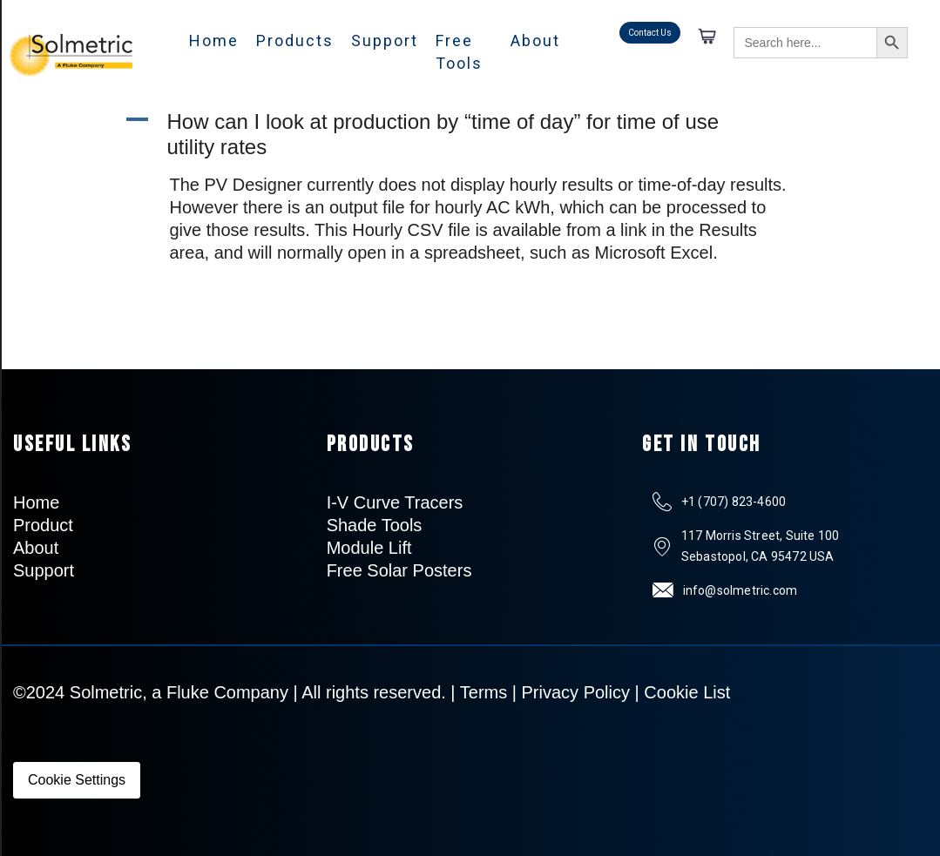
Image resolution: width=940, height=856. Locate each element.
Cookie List (687, 692)
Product (43, 525)
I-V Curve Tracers (395, 502)
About (535, 40)
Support (384, 40)
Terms (483, 692)
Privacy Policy (576, 692)
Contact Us (650, 32)
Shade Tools (375, 525)
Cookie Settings (76, 779)
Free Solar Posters (399, 570)
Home (214, 40)
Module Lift (369, 547)
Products (295, 40)
